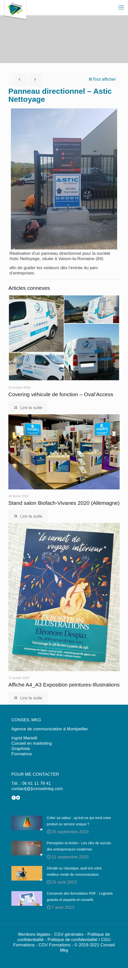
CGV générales (68, 934)
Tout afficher (102, 79)
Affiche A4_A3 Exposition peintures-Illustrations (64, 685)
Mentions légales (34, 934)
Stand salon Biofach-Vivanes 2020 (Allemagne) (64, 503)
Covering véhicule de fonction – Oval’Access (60, 394)
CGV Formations (54, 945)
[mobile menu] (121, 7)
